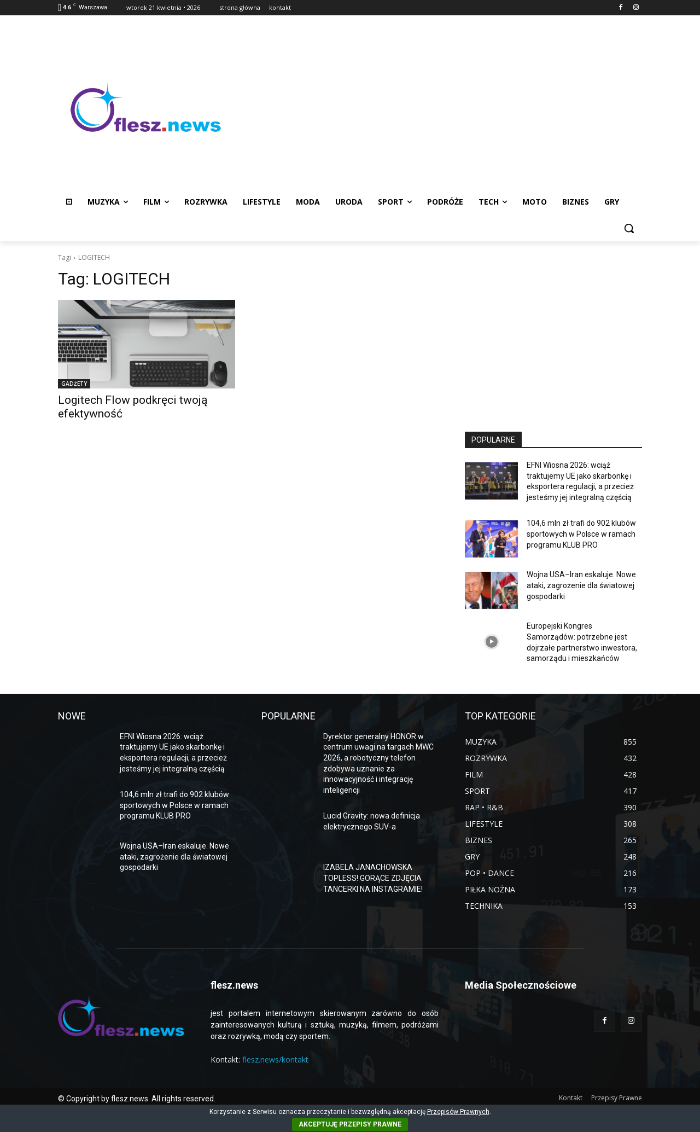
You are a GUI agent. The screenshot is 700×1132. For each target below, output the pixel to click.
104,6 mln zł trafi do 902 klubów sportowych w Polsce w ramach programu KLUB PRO (581, 534)
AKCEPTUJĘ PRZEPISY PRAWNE (350, 1124)
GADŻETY (74, 383)
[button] (629, 228)
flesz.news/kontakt (275, 1059)
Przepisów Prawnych (458, 1112)
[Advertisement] (437, 107)
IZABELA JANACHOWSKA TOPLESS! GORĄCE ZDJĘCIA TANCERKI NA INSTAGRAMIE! (373, 878)
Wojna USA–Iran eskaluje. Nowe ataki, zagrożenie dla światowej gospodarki (581, 585)
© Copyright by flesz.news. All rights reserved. (136, 1098)
